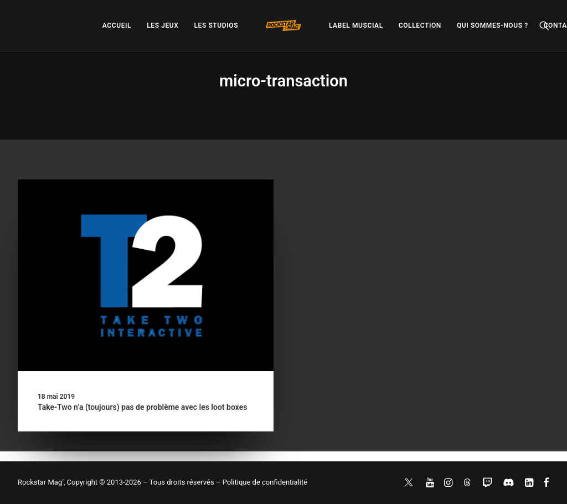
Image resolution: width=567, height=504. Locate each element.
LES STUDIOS (216, 25)
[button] (544, 25)
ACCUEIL (116, 25)
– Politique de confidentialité (261, 482)
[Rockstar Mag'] (283, 25)
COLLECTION (420, 25)
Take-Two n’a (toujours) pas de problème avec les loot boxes (142, 407)
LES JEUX (162, 25)
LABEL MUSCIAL (356, 25)
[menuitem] (117, 25)
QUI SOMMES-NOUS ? (492, 25)
